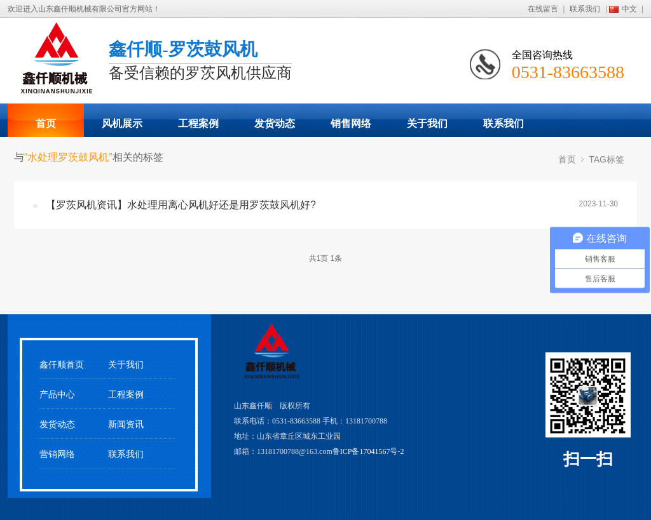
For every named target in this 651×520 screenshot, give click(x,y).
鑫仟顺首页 (61, 365)
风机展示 (122, 123)
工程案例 (198, 123)
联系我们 (585, 8)
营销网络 (57, 454)
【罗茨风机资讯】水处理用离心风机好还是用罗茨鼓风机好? (181, 204)
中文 (629, 8)
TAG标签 (606, 159)
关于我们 (427, 123)
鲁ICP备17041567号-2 (368, 451)
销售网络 (351, 123)
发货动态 (274, 123)
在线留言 (543, 8)
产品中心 (57, 394)
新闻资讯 (126, 424)
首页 (46, 123)
